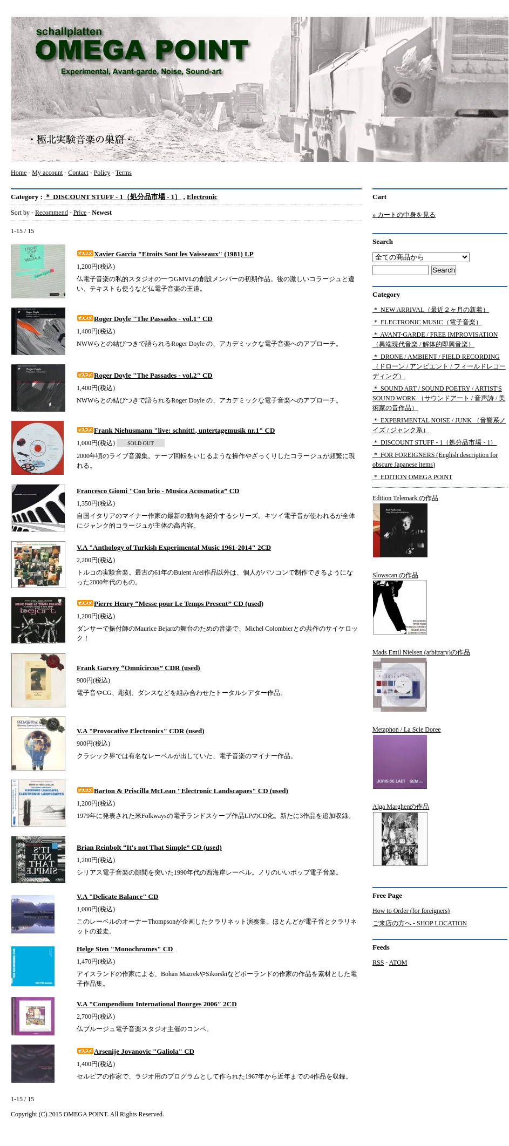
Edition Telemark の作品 (405, 526)
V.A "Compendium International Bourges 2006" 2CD (157, 1004)
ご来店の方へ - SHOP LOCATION (419, 923)
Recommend (51, 212)
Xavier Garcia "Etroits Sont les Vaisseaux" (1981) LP (165, 254)
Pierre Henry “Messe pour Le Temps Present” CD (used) (170, 603)
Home (18, 172)
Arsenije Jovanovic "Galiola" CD (135, 1051)
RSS (378, 962)
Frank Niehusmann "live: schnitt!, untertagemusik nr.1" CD (176, 430)
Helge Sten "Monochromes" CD (125, 949)
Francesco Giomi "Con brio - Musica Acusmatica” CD (158, 491)
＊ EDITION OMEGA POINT (412, 477)
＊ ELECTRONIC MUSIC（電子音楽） (427, 322)
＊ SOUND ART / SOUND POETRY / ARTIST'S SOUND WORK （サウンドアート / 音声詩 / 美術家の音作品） (438, 398)
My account (47, 172)
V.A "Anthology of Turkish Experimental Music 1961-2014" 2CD (174, 547)
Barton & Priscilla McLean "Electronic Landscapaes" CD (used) (182, 791)
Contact (78, 172)
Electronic (202, 197)
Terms (124, 172)
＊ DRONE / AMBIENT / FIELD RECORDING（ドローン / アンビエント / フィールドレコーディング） (439, 366)
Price (80, 212)
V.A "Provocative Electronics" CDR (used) (141, 731)
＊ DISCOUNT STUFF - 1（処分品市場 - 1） (112, 197)
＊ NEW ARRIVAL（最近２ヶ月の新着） (430, 309)
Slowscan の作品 (399, 603)
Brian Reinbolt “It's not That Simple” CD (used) (149, 847)
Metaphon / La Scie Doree (406, 757)
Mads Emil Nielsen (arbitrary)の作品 (421, 680)
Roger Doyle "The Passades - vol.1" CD (145, 319)
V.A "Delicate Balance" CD (117, 896)
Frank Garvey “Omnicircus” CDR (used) (138, 668)
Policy (102, 172)
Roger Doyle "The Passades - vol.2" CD (145, 375)
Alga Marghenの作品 (400, 835)
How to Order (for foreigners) (411, 911)
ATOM (398, 962)
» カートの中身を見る (404, 215)
